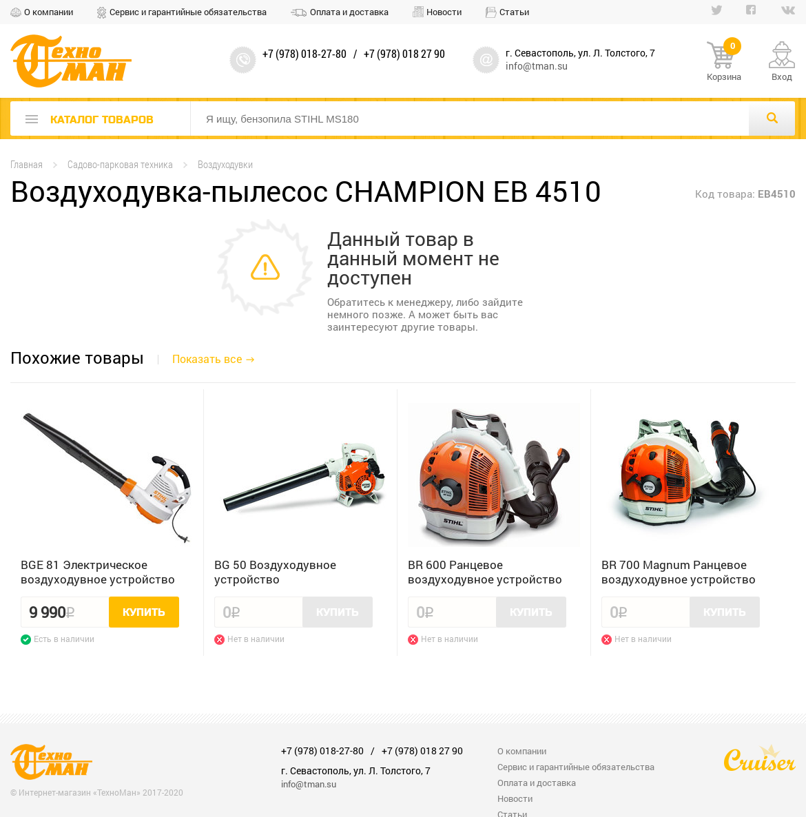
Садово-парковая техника (120, 164)
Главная (26, 164)
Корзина (724, 62)
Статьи (514, 12)
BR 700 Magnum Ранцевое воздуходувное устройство (678, 571)
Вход (782, 76)
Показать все (207, 358)
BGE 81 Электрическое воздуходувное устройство (98, 571)
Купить (144, 612)
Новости (444, 12)
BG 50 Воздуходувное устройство (275, 571)
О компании (48, 12)
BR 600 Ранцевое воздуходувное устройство (485, 571)
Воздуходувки (225, 164)
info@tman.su (537, 65)
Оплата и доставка (349, 12)
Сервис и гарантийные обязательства (188, 12)
